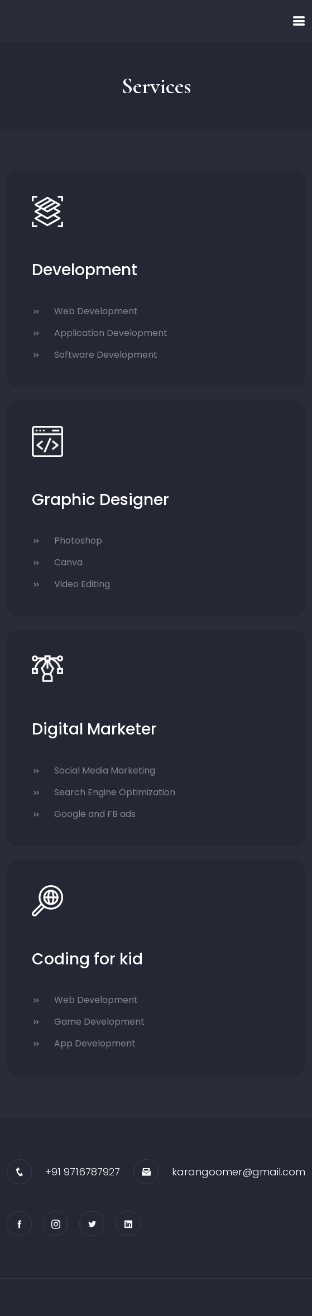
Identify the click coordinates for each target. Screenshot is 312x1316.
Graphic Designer (100, 500)
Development (84, 270)
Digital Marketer (94, 729)
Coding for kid (87, 959)
